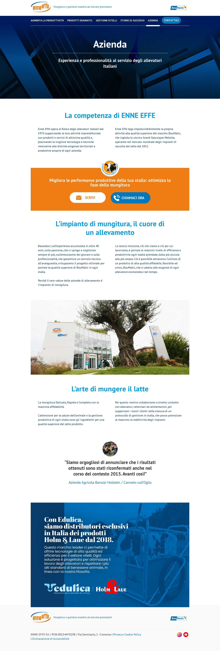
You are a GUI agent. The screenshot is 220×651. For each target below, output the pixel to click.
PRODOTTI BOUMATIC (79, 20)
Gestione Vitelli (106, 20)
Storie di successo (132, 20)
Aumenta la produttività (47, 20)
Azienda (153, 20)
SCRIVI (90, 197)
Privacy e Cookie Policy (127, 634)
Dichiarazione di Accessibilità (50, 639)
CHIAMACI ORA (133, 198)
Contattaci (171, 20)
